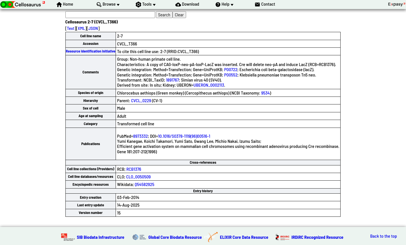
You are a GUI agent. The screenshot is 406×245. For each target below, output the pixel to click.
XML (81, 28)
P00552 (230, 74)
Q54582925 (144, 184)
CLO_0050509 (138, 176)
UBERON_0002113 (208, 85)
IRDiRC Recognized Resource (317, 237)
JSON (93, 28)
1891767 (172, 79)
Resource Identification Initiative (91, 51)
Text (70, 28)
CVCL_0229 (141, 100)
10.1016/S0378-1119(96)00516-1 (184, 136)
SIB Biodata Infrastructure (100, 237)
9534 (265, 92)
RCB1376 (133, 169)
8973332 (140, 136)
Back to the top (383, 236)
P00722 (230, 69)
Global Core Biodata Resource (175, 237)
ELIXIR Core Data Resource (244, 237)
